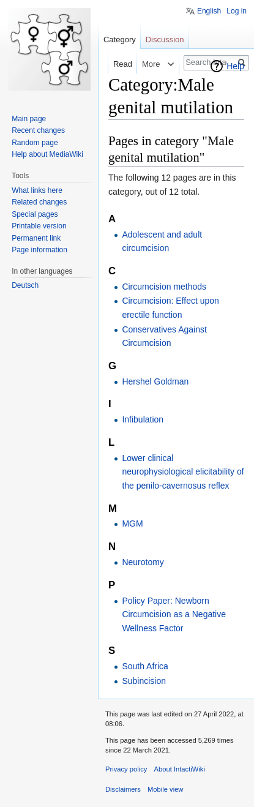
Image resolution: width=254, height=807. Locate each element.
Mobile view (165, 789)
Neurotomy (142, 562)
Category (119, 39)
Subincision (144, 681)
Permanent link (36, 238)
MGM (132, 523)
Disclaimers (123, 789)
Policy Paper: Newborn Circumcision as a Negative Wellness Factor (174, 614)
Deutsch (25, 285)
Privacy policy (126, 769)
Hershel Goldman (155, 381)
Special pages (35, 214)
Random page (35, 142)
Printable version (39, 226)
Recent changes (38, 130)
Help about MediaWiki (47, 154)
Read (114, 64)
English (209, 11)
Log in (236, 11)
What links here (37, 190)
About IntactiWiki (179, 769)
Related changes (39, 202)
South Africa (145, 666)
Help (235, 66)
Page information (39, 250)
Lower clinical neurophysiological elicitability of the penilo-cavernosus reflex (183, 471)
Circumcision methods (164, 286)
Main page (29, 118)
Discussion (165, 39)
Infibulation (142, 419)
